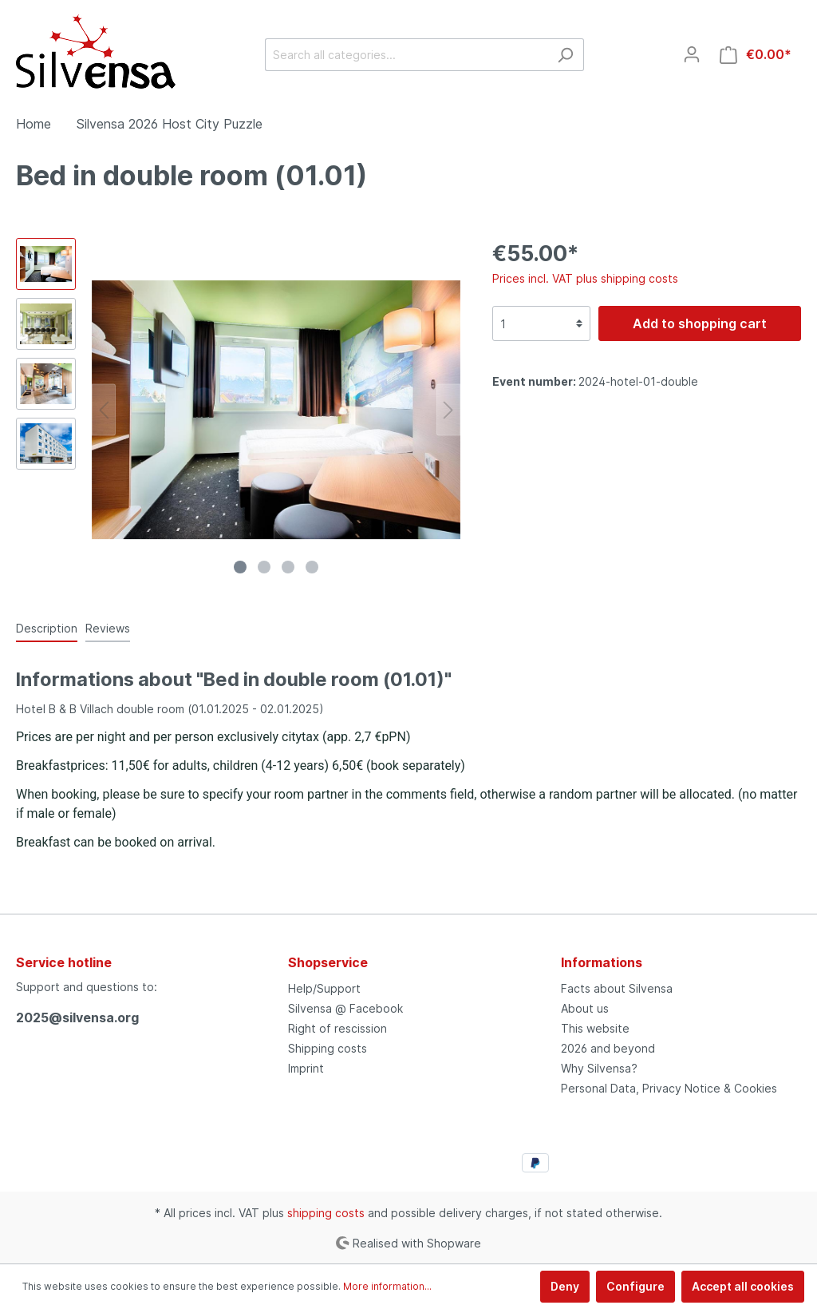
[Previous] (104, 410)
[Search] (565, 54)
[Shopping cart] (755, 54)
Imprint (306, 1068)
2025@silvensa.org (77, 1017)
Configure (635, 1286)
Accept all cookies (743, 1286)
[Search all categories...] (406, 54)
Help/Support (324, 988)
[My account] (691, 54)
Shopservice (328, 962)
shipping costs (326, 1213)
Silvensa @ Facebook (345, 1008)
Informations (601, 962)
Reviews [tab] (107, 628)
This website (595, 1028)
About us (585, 1008)
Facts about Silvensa (617, 988)
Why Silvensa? (599, 1068)
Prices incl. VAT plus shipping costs (585, 278)
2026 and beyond (608, 1048)
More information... (387, 1286)
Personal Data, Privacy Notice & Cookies (669, 1088)
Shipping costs (327, 1048)
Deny (565, 1286)
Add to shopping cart (700, 323)
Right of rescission (337, 1028)
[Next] (448, 410)
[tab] (46, 627)
